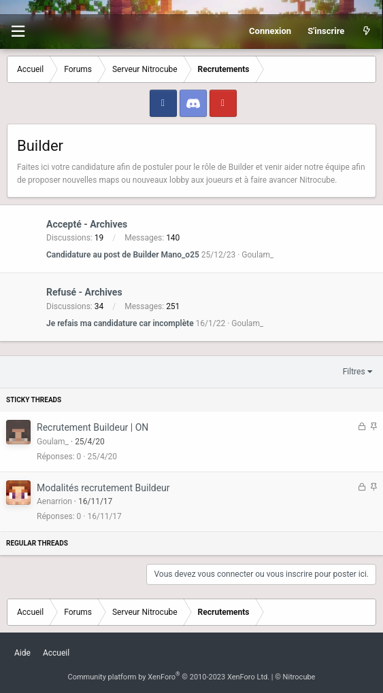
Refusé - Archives (84, 292)
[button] (18, 31)
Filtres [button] (354, 371)
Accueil (56, 653)
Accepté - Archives (86, 224)
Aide (22, 653)
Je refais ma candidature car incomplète (120, 323)
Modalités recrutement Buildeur (103, 487)
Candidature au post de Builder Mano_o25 (122, 255)
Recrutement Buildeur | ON (92, 427)
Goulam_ (257, 255)
